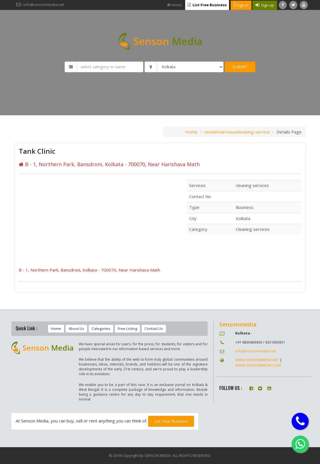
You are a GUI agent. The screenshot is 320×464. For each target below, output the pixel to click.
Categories (101, 328)
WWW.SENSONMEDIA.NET (257, 359)
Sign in (241, 5)
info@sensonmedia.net (255, 351)
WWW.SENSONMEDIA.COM (258, 365)
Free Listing (127, 328)
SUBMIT (240, 66)
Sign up (264, 5)
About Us (76, 328)
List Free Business (207, 4)
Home (174, 4)
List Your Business (171, 421)
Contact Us (153, 328)
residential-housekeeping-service (237, 132)
